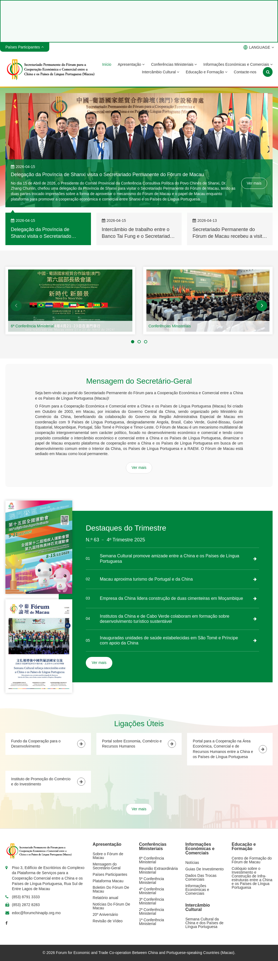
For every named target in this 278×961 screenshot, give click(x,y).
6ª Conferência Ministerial (32, 326)
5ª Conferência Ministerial (151, 881)
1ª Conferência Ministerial (151, 922)
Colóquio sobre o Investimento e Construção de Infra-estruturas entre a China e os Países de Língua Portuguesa (252, 878)
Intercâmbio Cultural (160, 72)
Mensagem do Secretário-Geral (106, 866)
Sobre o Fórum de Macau (108, 856)
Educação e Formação (206, 72)
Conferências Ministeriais (174, 64)
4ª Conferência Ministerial (151, 891)
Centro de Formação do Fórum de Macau (252, 860)
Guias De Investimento (204, 869)
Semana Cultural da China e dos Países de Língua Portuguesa (204, 923)
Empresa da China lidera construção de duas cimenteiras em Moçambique (171, 598)
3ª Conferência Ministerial (151, 901)
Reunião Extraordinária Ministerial (158, 870)
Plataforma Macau (108, 881)
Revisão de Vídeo (108, 921)
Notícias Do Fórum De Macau (111, 906)
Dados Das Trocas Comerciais (201, 877)
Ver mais (254, 183)
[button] (16, 305)
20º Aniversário (105, 914)
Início (106, 64)
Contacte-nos (245, 72)
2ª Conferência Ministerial (151, 911)
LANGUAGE (258, 47)
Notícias (192, 862)
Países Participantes (110, 874)
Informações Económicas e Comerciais (238, 64)
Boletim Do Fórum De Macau (111, 889)
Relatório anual (105, 898)
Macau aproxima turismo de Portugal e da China (146, 579)
